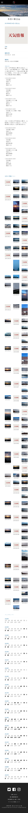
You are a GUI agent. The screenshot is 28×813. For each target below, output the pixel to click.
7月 (24, 629)
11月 (15, 729)
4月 (15, 703)
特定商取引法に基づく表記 (14, 799)
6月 (21, 686)
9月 (8, 630)
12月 (19, 729)
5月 (18, 703)
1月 (6, 719)
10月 (11, 737)
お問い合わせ (14, 794)
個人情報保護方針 (14, 797)
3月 (12, 719)
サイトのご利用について (14, 802)
